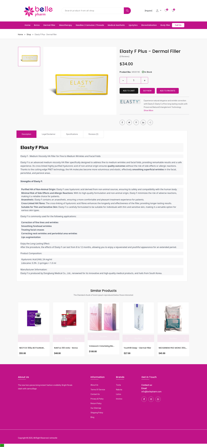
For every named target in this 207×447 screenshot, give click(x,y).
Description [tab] (26, 134)
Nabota (119, 390)
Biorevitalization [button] (149, 25)
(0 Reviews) (124, 57)
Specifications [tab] (72, 134)
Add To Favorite (167, 91)
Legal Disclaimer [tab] (48, 134)
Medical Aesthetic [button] (116, 25)
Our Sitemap (96, 408)
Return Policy (96, 403)
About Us (94, 385)
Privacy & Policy (97, 399)
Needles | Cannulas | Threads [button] (90, 25)
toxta (118, 385)
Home (27, 25)
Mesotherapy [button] (65, 25)
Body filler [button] (165, 25)
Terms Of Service (98, 390)
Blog (92, 417)
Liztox (118, 394)
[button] (150, 122)
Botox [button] (37, 25)
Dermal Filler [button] (49, 25)
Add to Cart (129, 91)
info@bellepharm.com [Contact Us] (151, 391)
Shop (29, 34)
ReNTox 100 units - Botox (66, 348)
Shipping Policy (97, 413)
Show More (148, 110)
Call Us (178, 25)
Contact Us (95, 394)
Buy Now (147, 91)
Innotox (119, 399)
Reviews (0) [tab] (93, 134)
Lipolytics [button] (133, 25)
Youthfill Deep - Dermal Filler (137, 348)
